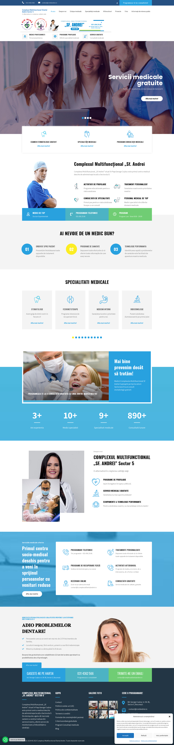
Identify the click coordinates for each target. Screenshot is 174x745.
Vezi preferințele (162, 735)
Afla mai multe (32, 594)
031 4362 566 (30, 3)
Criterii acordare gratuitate (66, 721)
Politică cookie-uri (135, 741)
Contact (58, 702)
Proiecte (118, 11)
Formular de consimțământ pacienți (69, 717)
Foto (126, 11)
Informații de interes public (141, 11)
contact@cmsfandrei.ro (49, 3)
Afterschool (107, 11)
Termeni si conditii (62, 713)
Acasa (53, 11)
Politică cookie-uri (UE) (64, 706)
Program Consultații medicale (67, 725)
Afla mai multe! (152, 98)
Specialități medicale (92, 11)
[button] (169, 716)
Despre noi (62, 11)
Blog (57, 728)
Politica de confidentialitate (149, 741)
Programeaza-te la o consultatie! (135, 3)
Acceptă (125, 735)
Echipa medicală (75, 11)
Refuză (143, 735)
